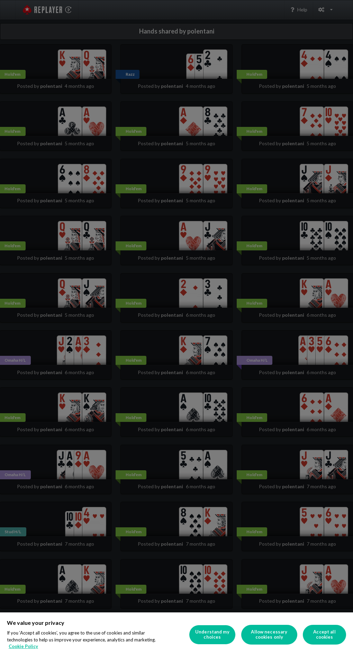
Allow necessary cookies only (269, 634)
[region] (176, 634)
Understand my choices (212, 634)
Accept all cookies (324, 634)
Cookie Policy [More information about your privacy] (23, 646)
